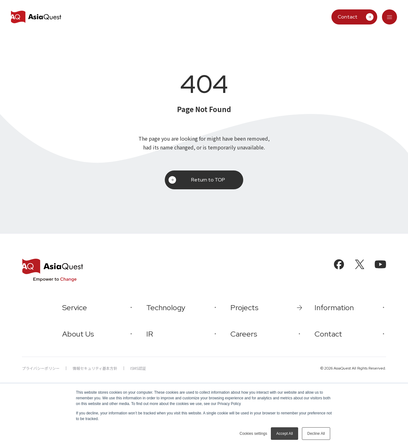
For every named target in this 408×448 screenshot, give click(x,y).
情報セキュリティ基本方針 (94, 368)
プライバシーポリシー (41, 368)
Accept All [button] (284, 433)
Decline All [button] (316, 433)
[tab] (389, 16)
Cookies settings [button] (253, 433)
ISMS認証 (138, 368)
